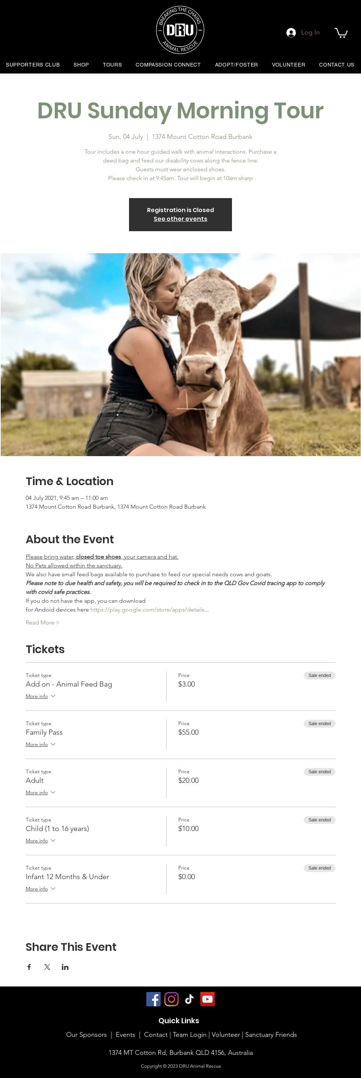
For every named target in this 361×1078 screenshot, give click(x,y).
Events (125, 1035)
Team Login (190, 1035)
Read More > (43, 622)
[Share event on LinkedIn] (65, 967)
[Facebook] (153, 999)
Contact (156, 1035)
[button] (341, 32)
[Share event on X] (47, 967)
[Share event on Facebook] (29, 967)
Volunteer (227, 1035)
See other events (180, 219)
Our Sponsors (86, 1035)
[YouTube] (207, 999)
